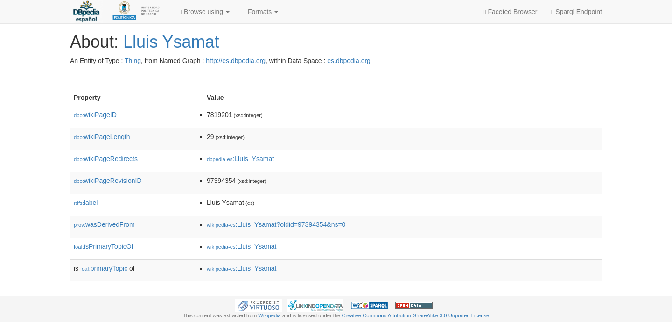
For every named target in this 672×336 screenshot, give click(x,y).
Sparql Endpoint (576, 12)
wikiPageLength (102, 136)
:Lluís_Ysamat (240, 158)
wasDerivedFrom (104, 224)
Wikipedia (269, 315)
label (86, 202)
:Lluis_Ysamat (242, 246)
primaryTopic (103, 268)
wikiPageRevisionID (108, 180)
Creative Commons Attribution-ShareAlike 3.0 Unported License (415, 315)
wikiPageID (95, 115)
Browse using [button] (205, 12)
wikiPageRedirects (106, 158)
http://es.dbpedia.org (236, 60)
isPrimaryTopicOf (103, 246)
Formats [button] (261, 12)
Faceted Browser (511, 12)
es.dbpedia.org (349, 60)
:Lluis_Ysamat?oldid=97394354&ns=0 (276, 224)
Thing (133, 60)
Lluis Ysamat (171, 41)
